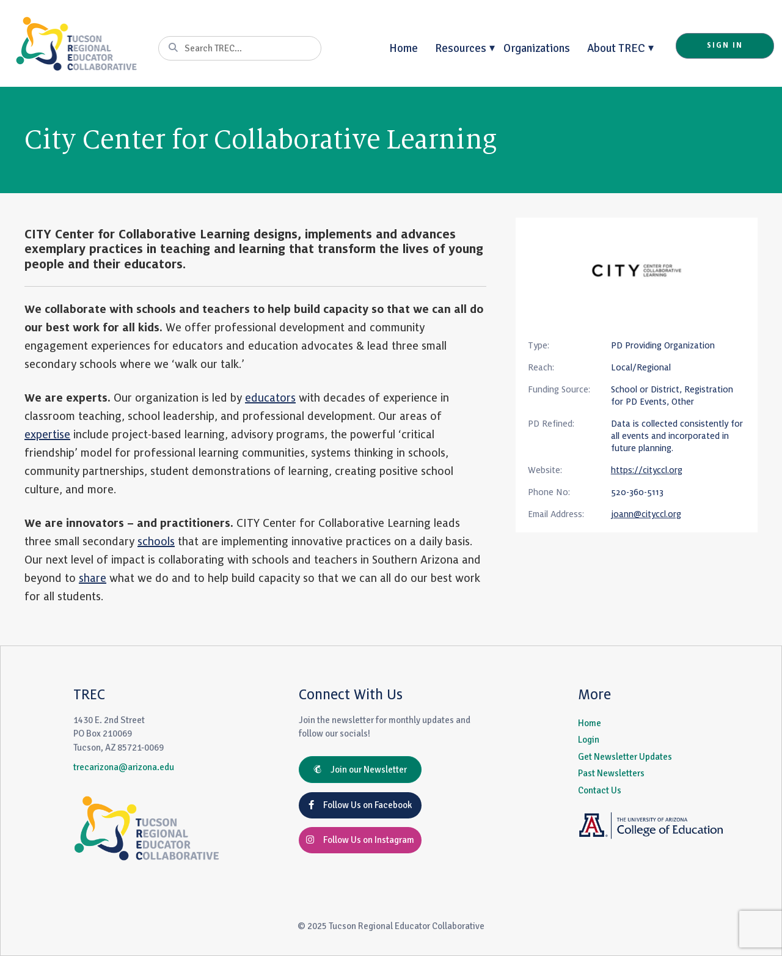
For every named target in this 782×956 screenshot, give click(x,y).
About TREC (616, 48)
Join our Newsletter (360, 769)
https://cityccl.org (646, 470)
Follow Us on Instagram (360, 839)
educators (270, 398)
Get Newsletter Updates (625, 756)
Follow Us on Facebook (360, 805)
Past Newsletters (611, 773)
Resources (460, 48)
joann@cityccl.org (646, 514)
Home (403, 48)
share (92, 578)
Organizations (536, 48)
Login (588, 739)
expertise (47, 434)
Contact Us (599, 790)
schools (156, 541)
